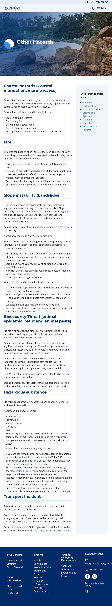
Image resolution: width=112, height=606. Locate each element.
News (10, 589)
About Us (66, 565)
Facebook (31, 530)
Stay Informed (14, 586)
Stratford (11, 563)
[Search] (92, 8)
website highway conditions (54, 530)
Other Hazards (41, 591)
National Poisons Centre (31, 457)
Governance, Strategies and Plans (68, 573)
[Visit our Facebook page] (87, 2)
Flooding (87, 102)
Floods (37, 560)
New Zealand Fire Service (23, 470)
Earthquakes (89, 105)
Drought (87, 123)
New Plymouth (15, 560)
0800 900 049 (102, 2)
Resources (12, 592)
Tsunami (87, 119)
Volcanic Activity (91, 109)
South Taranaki (15, 567)
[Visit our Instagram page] (91, 2)
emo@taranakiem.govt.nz (98, 563)
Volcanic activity (42, 567)
